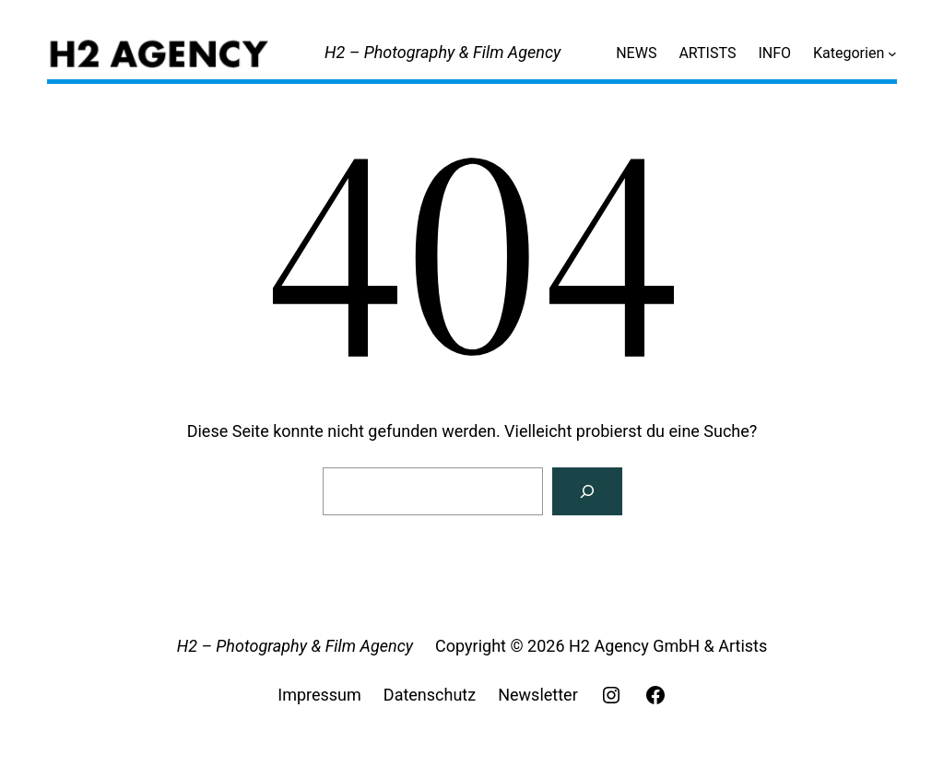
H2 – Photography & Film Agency (442, 52)
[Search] (587, 491)
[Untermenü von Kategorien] (892, 53)
